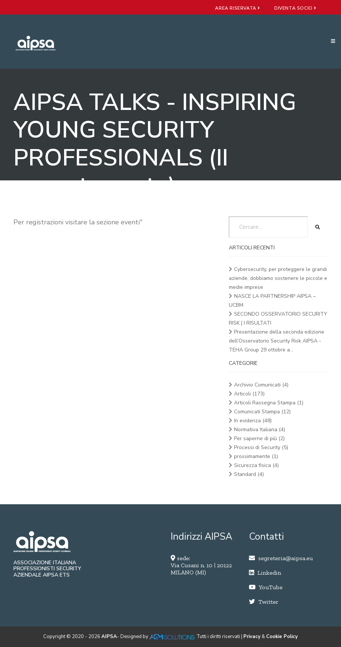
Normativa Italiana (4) (259, 429)
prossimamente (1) (256, 456)
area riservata (237, 8)
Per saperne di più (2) (259, 438)
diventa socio (295, 8)
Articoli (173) (249, 393)
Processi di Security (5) (261, 447)
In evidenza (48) (253, 420)
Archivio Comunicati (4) (261, 384)
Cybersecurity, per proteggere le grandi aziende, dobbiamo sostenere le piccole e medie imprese (278, 278)
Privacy (252, 636)
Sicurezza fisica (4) (256, 465)
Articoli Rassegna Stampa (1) (268, 402)
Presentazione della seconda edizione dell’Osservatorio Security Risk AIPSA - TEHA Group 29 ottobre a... (276, 340)
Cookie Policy (282, 636)
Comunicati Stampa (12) (262, 411)
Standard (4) (249, 474)
